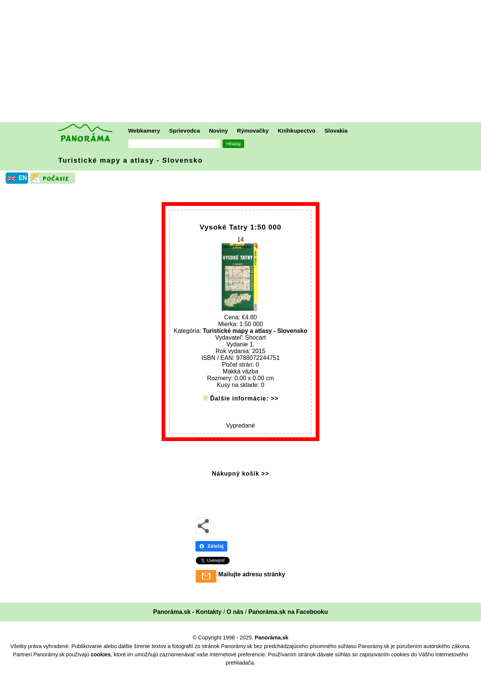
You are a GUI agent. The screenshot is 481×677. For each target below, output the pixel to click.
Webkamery (144, 130)
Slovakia (336, 130)
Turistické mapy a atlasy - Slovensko (130, 160)
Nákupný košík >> (240, 477)
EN (22, 178)
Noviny (218, 130)
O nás (235, 616)
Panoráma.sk (272, 642)
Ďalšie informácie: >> (244, 402)
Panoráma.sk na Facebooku (288, 616)
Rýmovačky (253, 130)
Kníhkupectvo (296, 130)
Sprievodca (184, 130)
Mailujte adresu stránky (251, 578)
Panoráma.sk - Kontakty (187, 616)
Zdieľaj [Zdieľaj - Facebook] (211, 550)
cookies (101, 658)
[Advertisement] (242, 62)
